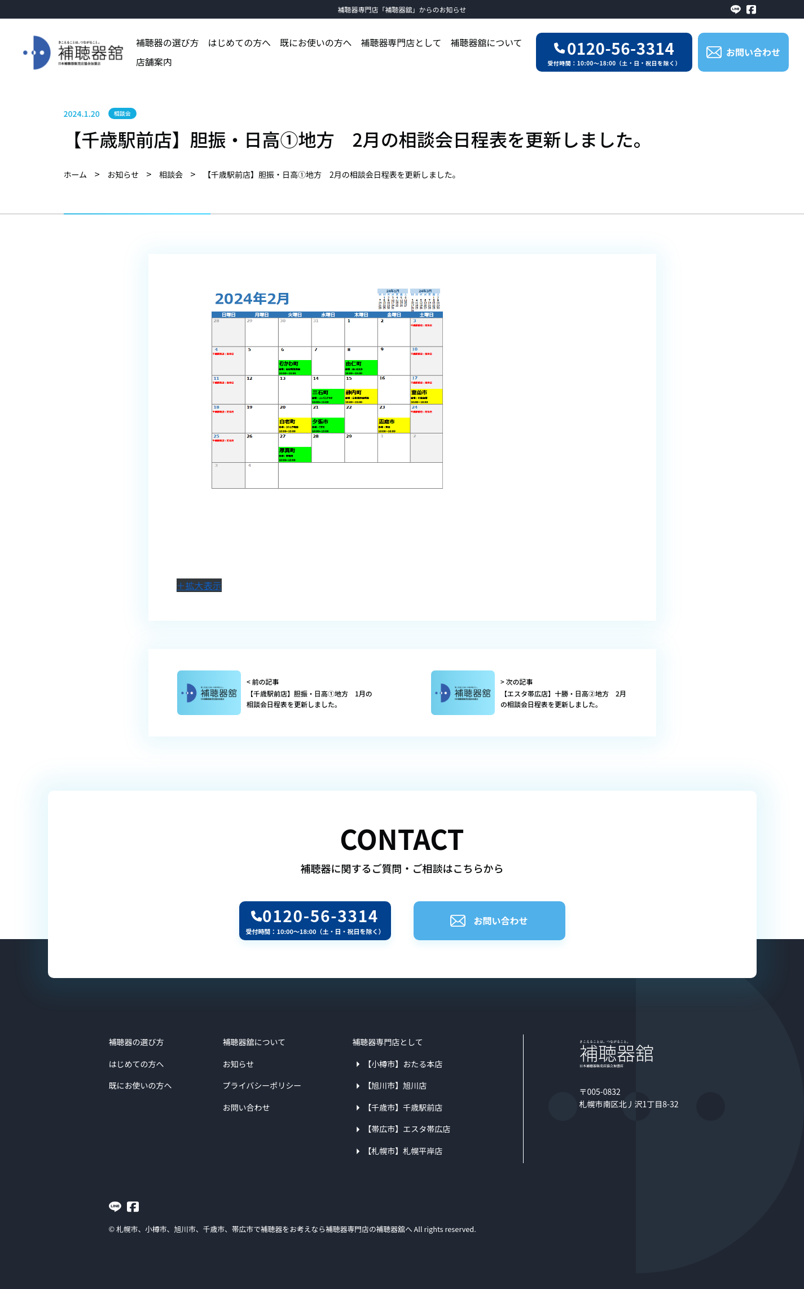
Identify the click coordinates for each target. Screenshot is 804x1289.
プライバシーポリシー (262, 1085)
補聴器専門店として (401, 42)
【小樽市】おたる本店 (402, 1063)
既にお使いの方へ (316, 42)
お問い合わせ (489, 920)
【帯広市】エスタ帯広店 (406, 1128)
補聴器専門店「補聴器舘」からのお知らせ (402, 9)
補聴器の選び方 (167, 42)
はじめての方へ (239, 42)
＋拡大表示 (199, 585)
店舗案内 (154, 61)
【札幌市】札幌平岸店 (402, 1150)
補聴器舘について (486, 42)
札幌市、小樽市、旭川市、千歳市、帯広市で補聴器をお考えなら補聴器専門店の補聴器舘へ (264, 1229)
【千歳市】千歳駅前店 (402, 1107)
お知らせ (238, 1063)
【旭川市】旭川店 (395, 1085)
